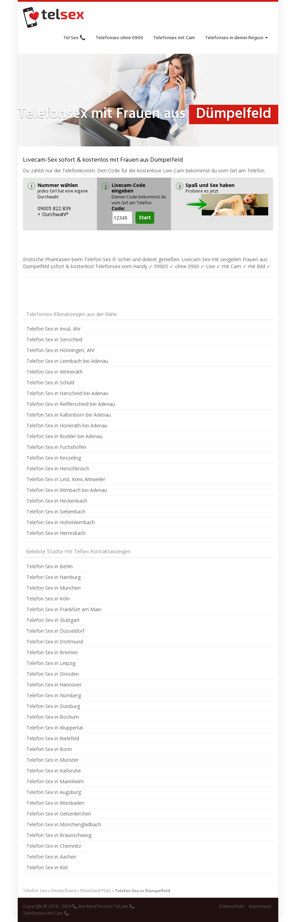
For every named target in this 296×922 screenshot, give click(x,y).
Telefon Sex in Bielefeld (52, 738)
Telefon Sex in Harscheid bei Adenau (67, 393)
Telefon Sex (35, 891)
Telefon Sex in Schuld (50, 382)
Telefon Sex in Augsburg (53, 792)
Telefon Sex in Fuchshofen (56, 447)
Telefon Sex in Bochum (52, 717)
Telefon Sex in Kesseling (53, 457)
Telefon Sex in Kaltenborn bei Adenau (68, 414)
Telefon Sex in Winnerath (54, 371)
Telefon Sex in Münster (52, 760)
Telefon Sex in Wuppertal (54, 727)
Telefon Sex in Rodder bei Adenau (64, 436)
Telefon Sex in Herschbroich (57, 468)
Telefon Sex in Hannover (54, 684)
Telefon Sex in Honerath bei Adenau (66, 425)
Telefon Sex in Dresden (52, 674)
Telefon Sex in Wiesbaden (55, 803)
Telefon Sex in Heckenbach (56, 500)
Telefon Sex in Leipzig (50, 663)
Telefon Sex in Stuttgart (53, 620)
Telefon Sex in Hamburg (53, 577)
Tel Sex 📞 (74, 38)
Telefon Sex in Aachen (51, 856)
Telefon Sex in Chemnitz (53, 846)
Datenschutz (232, 906)
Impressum (260, 906)
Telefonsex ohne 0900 (119, 38)
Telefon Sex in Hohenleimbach (60, 522)
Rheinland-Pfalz (95, 891)
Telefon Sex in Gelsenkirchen (58, 813)
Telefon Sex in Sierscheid (54, 339)
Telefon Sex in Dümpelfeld (142, 891)
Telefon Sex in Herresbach (55, 533)
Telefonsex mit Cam (174, 38)
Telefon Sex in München (53, 587)
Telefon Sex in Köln (48, 598)
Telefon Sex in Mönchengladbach (63, 824)
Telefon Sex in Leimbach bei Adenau (67, 361)
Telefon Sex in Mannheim (55, 781)
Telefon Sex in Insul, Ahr (53, 328)
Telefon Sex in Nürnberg (53, 695)
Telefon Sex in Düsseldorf (55, 631)
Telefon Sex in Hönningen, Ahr (60, 350)
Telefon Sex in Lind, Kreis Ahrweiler (65, 479)
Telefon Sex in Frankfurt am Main (63, 609)
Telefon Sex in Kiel (47, 867)
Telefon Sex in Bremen (52, 652)
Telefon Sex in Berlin (49, 566)
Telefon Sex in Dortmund (54, 641)
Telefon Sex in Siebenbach (55, 511)
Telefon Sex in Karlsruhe (53, 770)
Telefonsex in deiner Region (236, 38)
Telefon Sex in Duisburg (53, 706)
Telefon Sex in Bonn (49, 749)
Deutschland (63, 891)
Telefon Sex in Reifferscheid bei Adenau (70, 404)
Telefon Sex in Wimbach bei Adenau (66, 490)
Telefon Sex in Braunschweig (58, 835)
